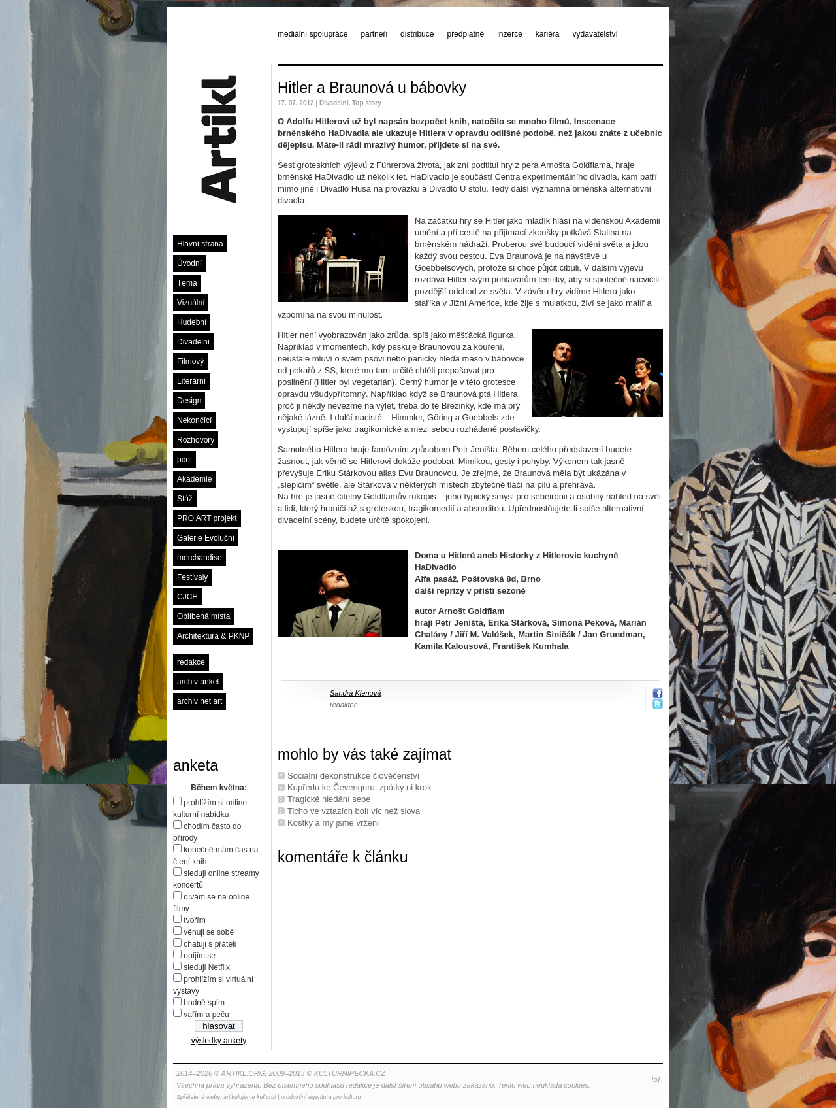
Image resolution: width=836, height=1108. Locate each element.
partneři (374, 34)
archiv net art (199, 701)
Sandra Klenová (355, 693)
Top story (366, 103)
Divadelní (193, 341)
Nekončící (194, 420)
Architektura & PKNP (213, 636)
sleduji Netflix (207, 967)
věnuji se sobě (209, 932)
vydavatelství (595, 34)
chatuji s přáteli (210, 944)
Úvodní (189, 263)
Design (189, 400)
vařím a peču (206, 1014)
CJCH (187, 596)
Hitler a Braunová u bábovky (372, 87)
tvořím (194, 920)
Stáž (185, 498)
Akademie (194, 479)
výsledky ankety (219, 1040)
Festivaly (192, 577)
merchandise (199, 557)
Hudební (191, 322)
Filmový (190, 361)
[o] (656, 1079)
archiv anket (198, 681)
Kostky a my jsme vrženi (333, 823)
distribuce (417, 34)
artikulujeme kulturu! (249, 1097)
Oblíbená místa (203, 616)
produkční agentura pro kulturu (321, 1097)
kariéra (548, 34)
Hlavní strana (200, 243)
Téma (187, 283)
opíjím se (200, 955)
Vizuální (190, 302)
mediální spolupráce (312, 34)
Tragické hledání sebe (328, 799)
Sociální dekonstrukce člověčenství (353, 776)
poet (184, 459)
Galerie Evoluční (205, 538)
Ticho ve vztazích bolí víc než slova (353, 811)
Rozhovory (195, 440)
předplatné (465, 34)
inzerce (509, 34)
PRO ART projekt (207, 518)
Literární (191, 381)
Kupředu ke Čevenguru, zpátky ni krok (359, 787)
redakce (191, 662)
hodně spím (204, 1002)
